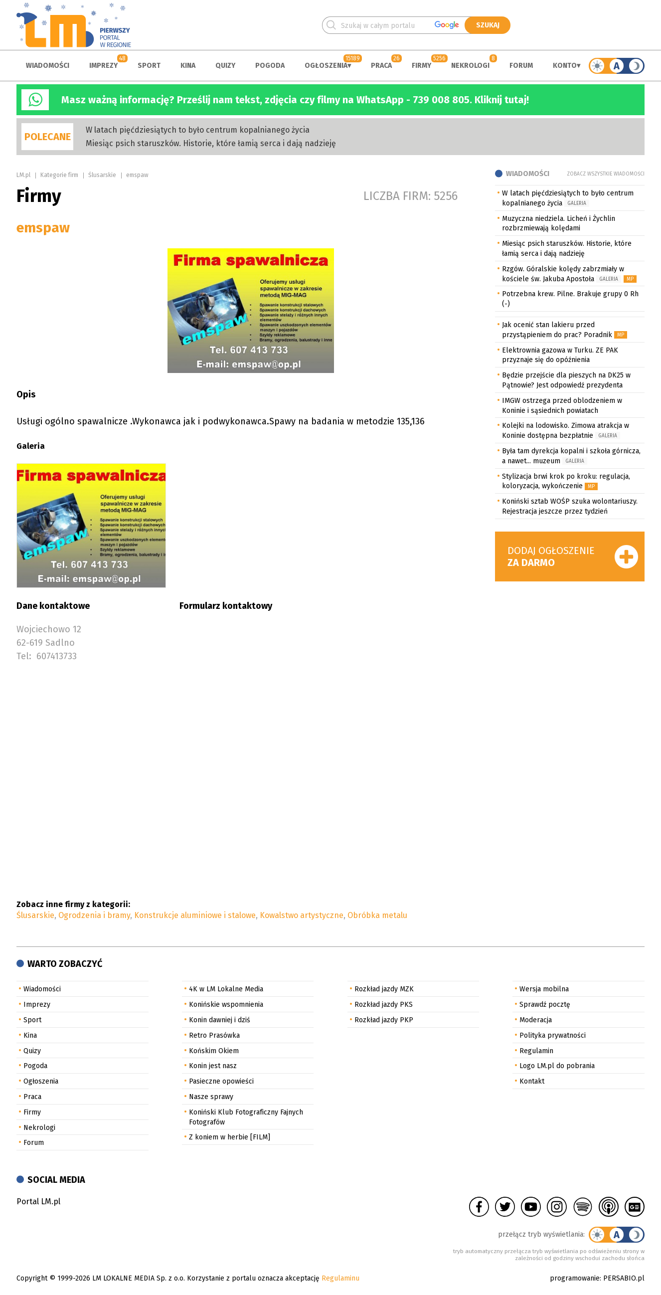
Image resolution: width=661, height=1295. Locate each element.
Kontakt (531, 1081)
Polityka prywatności (552, 1035)
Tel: (23, 656)
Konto (565, 65)
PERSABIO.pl (624, 1278)
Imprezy (103, 65)
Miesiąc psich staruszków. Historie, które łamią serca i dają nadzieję (211, 143)
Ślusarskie (102, 175)
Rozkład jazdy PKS (383, 1004)
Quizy (225, 65)
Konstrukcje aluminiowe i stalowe (195, 915)
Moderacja (535, 1020)
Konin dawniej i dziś (219, 1020)
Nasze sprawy (211, 1097)
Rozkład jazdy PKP (383, 1020)
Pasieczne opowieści (221, 1081)
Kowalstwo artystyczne (301, 915)
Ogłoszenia (326, 65)
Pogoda (270, 65)
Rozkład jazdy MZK (384, 989)
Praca (381, 65)
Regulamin (536, 1051)
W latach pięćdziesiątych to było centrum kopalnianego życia (198, 130)
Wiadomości (47, 65)
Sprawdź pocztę (544, 1004)
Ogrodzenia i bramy (94, 915)
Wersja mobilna (544, 989)
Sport (149, 65)
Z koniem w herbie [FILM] (229, 1137)
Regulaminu (340, 1278)
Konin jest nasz (213, 1066)
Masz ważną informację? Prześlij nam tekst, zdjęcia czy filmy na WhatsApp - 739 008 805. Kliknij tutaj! (295, 100)
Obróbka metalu (377, 915)
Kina (187, 65)
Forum (521, 65)
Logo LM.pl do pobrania (557, 1066)
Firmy (421, 65)
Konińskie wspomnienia (226, 1004)
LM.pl (23, 175)
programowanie (575, 1278)
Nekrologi (470, 65)
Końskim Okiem (214, 1051)
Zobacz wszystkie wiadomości (606, 174)
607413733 (56, 656)
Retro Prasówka (214, 1035)
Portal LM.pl (38, 1201)
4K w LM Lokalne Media (226, 989)
